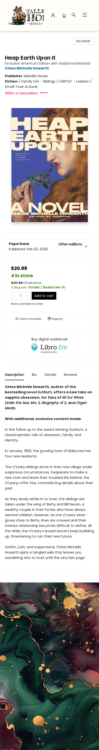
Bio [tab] (34, 374)
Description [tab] (14, 374)
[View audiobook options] (49, 345)
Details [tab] (50, 374)
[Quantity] (20, 296)
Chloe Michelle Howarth (27, 68)
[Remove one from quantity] (14, 295)
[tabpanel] (49, 478)
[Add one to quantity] (27, 295)
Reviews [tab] (70, 374)
